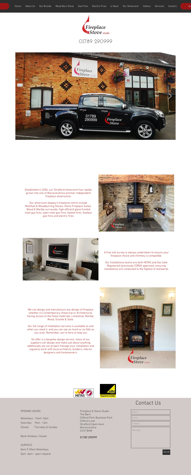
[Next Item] (170, 96)
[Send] (166, 452)
